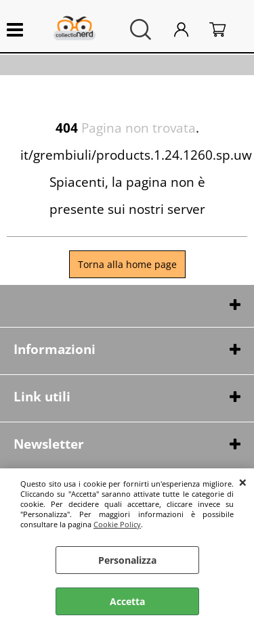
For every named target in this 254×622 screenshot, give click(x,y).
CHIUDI (242, 482)
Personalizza (127, 560)
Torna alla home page (127, 264)
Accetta (127, 601)
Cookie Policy (117, 524)
